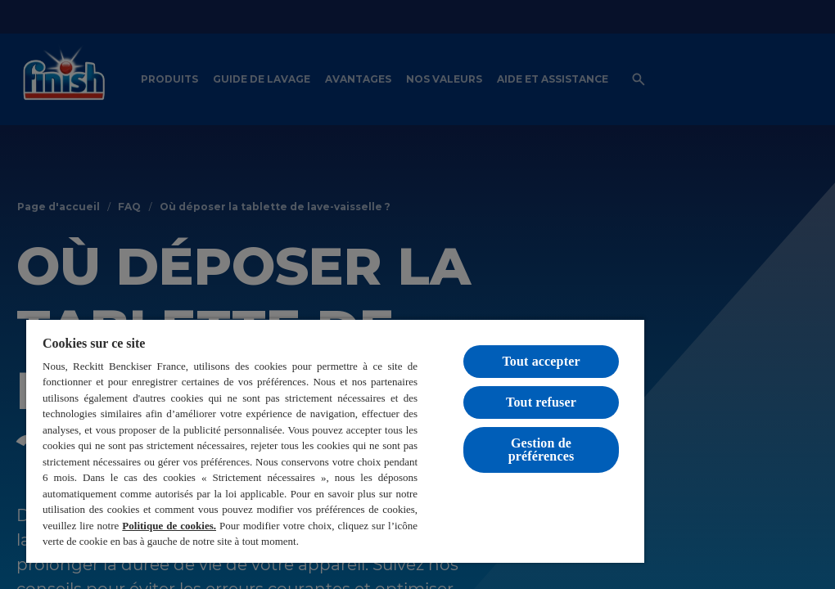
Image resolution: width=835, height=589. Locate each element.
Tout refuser (541, 402)
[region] (335, 440)
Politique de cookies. (169, 525)
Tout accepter (541, 361)
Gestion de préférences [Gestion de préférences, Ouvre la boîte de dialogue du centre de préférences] (541, 449)
